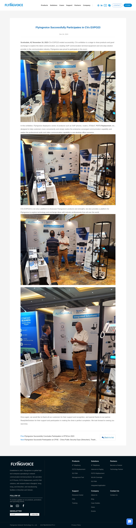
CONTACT (117, 5)
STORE (127, 5)
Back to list (108, 437)
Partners (77, 5)
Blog (92, 499)
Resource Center (77, 495)
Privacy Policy (76, 525)
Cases (61, 5)
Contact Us (114, 495)
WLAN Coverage (96, 477)
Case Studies (95, 503)
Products (44, 5)
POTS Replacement (103, 126)
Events (93, 511)
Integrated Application (98, 485)
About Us (94, 495)
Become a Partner (116, 465)
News (93, 507)
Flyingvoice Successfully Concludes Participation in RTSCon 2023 (47, 436)
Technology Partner (116, 469)
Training (74, 503)
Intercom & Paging (97, 469)
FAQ (73, 499)
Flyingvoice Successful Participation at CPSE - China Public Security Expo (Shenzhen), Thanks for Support (59, 440)
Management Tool (78, 477)
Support (69, 5)
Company (86, 5)
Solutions (53, 5)
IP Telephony (76, 465)
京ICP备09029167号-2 (47, 525)
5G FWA (75, 473)
